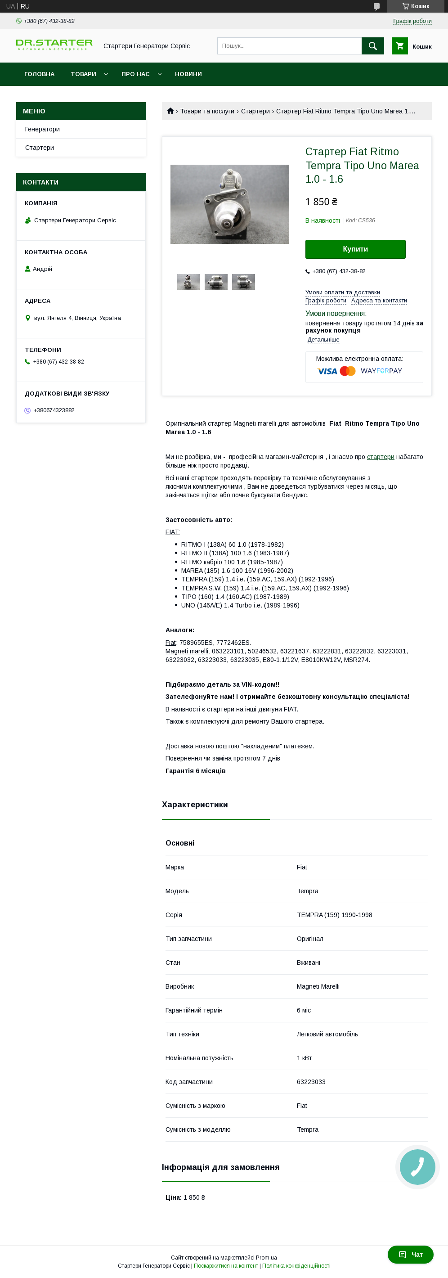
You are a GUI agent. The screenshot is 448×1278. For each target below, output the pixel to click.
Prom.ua (266, 1258)
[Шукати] (373, 45)
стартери (380, 456)
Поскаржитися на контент (226, 1266)
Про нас (135, 74)
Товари (83, 74)
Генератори (42, 129)
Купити (355, 249)
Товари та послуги (207, 111)
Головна (39, 74)
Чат (411, 1255)
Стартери (255, 111)
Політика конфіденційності (296, 1266)
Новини (188, 74)
